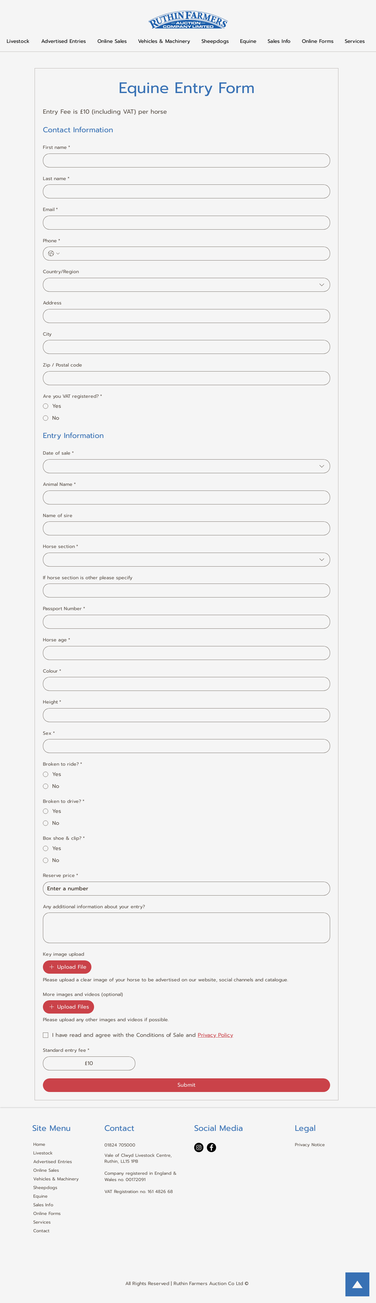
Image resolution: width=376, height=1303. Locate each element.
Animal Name (59, 484)
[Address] (184, 316)
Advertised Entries (52, 1161)
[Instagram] (198, 1147)
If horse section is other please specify (87, 578)
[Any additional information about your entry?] (186, 928)
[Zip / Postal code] (184, 378)
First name (56, 147)
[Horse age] (184, 653)
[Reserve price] (184, 888)
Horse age (56, 640)
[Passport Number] (184, 621)
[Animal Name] (184, 497)
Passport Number (64, 608)
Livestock (43, 1153)
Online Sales (46, 1170)
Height (52, 702)
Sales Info (43, 1205)
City (47, 334)
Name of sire (57, 515)
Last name (56, 178)
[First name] (184, 160)
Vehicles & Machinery (55, 1179)
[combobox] (186, 284)
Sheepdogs (45, 1187)
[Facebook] (211, 1147)
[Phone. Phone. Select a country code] (54, 254)
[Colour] (184, 684)
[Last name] (184, 191)
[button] (279, 41)
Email (50, 209)
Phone (51, 241)
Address (52, 303)
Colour (52, 671)
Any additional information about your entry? (94, 907)
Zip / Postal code (62, 365)
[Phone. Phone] (193, 253)
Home (39, 1144)
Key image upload (63, 954)
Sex (49, 733)
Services (42, 1222)
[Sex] (184, 746)
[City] (184, 347)
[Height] (184, 715)
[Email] (184, 222)
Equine (40, 1196)
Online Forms (47, 1213)
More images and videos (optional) (83, 994)
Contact (41, 1231)
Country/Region (61, 272)
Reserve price (60, 875)
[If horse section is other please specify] (184, 590)
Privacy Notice (310, 1144)
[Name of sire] (184, 528)
